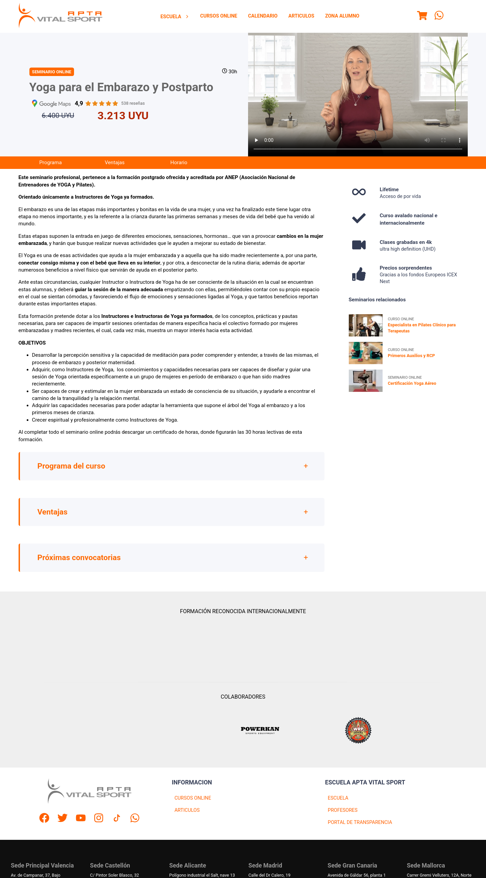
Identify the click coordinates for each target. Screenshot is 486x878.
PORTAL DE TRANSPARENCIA (360, 822)
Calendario (262, 16)
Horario (178, 162)
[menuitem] (175, 16)
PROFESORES (343, 810)
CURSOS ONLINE (192, 798)
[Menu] (422, 16)
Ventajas (115, 162)
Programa (50, 162)
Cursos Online (218, 16)
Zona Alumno (342, 16)
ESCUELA (338, 798)
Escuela (175, 17)
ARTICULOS (187, 810)
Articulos (301, 16)
